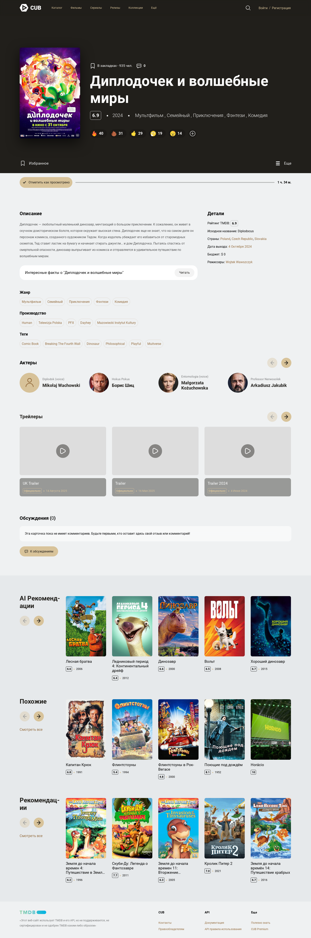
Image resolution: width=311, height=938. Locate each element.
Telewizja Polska (50, 323)
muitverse (154, 344)
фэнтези (236, 115)
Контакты (165, 922)
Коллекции (136, 7)
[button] (286, 363)
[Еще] (283, 163)
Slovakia (260, 239)
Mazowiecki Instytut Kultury (116, 323)
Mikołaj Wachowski (61, 385)
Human (27, 323)
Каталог (57, 7)
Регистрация (281, 8)
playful (136, 344)
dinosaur (93, 344)
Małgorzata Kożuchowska (194, 385)
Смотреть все (31, 729)
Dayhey (85, 323)
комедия (258, 115)
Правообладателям (171, 929)
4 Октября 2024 (240, 246)
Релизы (115, 7)
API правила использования (223, 929)
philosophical (115, 344)
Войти (263, 8)
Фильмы (76, 7)
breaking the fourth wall (62, 344)
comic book (30, 344)
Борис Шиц (123, 385)
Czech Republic (242, 239)
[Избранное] (34, 163)
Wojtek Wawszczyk (239, 262)
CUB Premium (259, 929)
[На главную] (30, 8)
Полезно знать (260, 922)
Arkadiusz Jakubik (269, 385)
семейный (178, 115)
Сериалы (96, 7)
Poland (225, 239)
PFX (71, 323)
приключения (208, 115)
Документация (214, 922)
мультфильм (149, 115)
